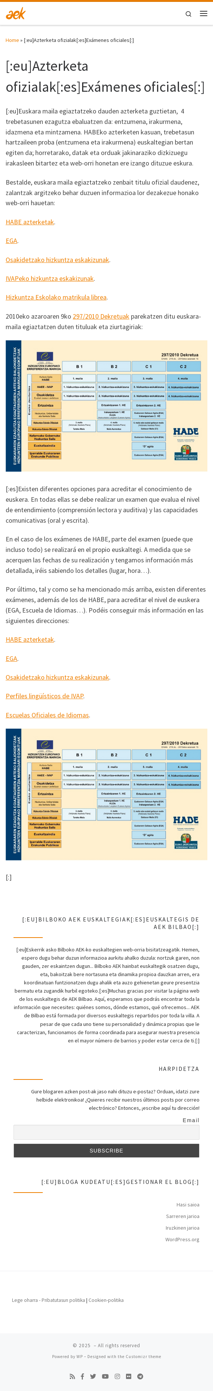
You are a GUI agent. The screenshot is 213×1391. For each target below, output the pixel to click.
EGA (11, 240)
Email (191, 1120)
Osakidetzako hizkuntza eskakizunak (57, 259)
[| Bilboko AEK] (16, 12)
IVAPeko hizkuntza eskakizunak (50, 278)
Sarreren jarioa (183, 1216)
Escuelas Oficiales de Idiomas (47, 715)
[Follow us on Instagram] (117, 1376)
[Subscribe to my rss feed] (72, 1376)
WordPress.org (182, 1239)
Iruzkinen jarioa (183, 1227)
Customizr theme (143, 1356)
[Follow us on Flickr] (128, 1376)
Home (12, 40)
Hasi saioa (188, 1204)
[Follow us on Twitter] (93, 1376)
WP (79, 1356)
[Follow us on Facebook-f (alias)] (82, 1376)
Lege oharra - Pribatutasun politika (48, 1300)
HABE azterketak (30, 222)
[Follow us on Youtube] (105, 1376)
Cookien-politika (106, 1300)
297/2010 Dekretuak (101, 316)
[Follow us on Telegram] (140, 1376)
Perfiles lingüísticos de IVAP (44, 696)
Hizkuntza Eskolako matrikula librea (56, 297)
